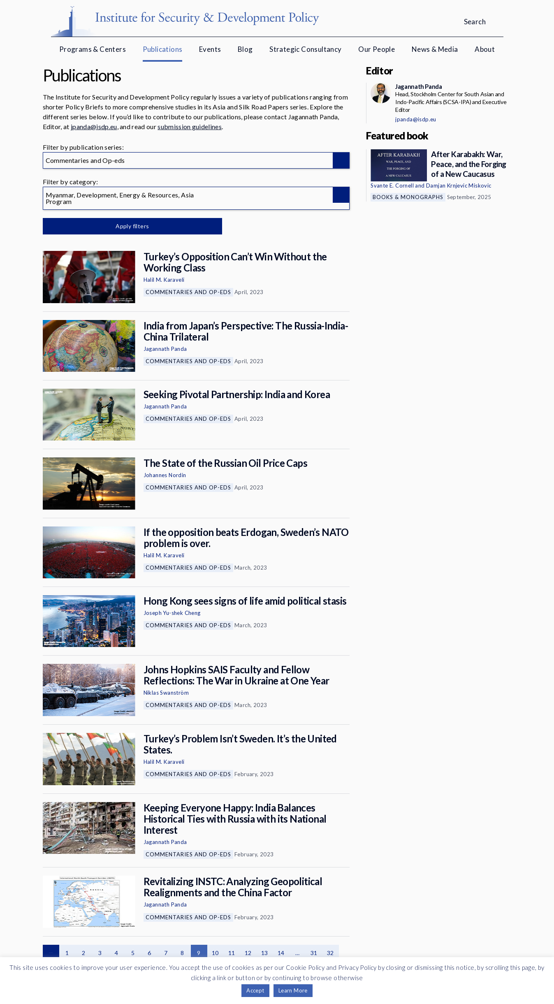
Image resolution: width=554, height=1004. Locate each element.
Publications (163, 49)
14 (281, 952)
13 (264, 952)
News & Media (435, 49)
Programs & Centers (92, 49)
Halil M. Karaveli (164, 279)
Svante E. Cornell (392, 185)
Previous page (51, 953)
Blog (245, 49)
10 (215, 952)
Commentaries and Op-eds (188, 292)
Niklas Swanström (166, 692)
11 (231, 952)
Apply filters (129, 226)
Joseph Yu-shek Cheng (172, 613)
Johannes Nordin (165, 475)
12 (248, 952)
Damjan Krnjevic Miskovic (458, 185)
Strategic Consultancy (305, 49)
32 (330, 952)
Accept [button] (255, 990)
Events (210, 49)
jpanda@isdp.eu (94, 126)
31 (314, 952)
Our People (376, 49)
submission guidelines (190, 126)
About (485, 49)
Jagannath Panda (165, 348)
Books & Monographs (408, 197)
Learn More (293, 990)
